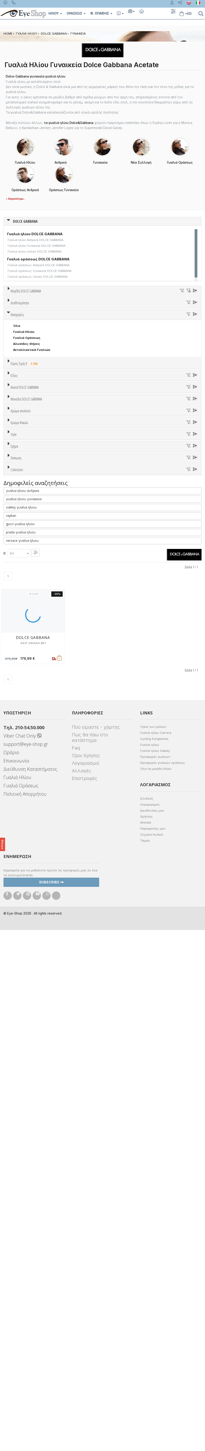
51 (51, 308)
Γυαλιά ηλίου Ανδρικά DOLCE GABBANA (35, 240)
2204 (17, 690)
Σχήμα (14, 852)
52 (63, 308)
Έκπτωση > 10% (25, 927)
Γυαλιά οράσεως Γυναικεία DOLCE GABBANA (39, 271)
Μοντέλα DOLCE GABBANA (26, 643)
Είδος (14, 495)
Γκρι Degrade (25, 788)
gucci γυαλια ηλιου (20, 1045)
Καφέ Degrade (26, 800)
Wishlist (145, 1343)
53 (75, 308)
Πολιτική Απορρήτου (24, 1315)
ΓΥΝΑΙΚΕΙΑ (78, 33)
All (15, 828)
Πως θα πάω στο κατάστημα (90, 1258)
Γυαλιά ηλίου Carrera (155, 1253)
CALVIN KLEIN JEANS (29, 633)
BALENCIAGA (23, 597)
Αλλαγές (81, 1291)
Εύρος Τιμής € (25, 465)
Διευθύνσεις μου (152, 1331)
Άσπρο (20, 718)
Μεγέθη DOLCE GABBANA (26, 291)
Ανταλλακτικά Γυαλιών (31, 451)
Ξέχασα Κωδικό (151, 1355)
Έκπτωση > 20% (26, 933)
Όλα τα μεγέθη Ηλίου (155, 1289)
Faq (76, 1269)
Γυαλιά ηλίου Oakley (155, 1271)
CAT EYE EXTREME (27, 881)
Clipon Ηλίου (25, 776)
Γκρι (18, 782)
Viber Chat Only (22, 1257)
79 (183, 308)
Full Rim (19, 834)
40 (27, 308)
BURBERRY (21, 621)
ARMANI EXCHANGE (28, 585)
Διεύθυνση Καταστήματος (30, 1290)
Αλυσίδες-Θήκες (26, 445)
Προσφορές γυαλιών (155, 1277)
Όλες (19, 921)
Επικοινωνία (16, 1282)
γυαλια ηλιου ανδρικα (22, 1012)
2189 (17, 678)
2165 (17, 666)
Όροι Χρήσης (86, 1276)
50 (39, 308)
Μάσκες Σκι (22, 542)
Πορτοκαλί (23, 736)
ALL (18, 712)
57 (123, 308)
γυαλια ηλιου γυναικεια (24, 1020)
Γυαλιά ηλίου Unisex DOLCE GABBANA (34, 251)
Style (14, 817)
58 (135, 308)
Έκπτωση (16, 909)
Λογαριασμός (150, 1325)
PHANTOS (21, 893)
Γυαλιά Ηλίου (23, 433)
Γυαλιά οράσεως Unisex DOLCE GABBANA (37, 276)
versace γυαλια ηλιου (22, 1062)
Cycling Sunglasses (154, 1259)
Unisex (18, 512)
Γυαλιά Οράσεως (26, 439)
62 (171, 308)
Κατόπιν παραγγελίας (32, 375)
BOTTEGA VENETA (27, 609)
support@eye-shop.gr (25, 1265)
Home (7, 33)
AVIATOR (20, 869)
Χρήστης (146, 1337)
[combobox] (19, 1074)
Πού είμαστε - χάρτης (96, 1248)
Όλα (18, 381)
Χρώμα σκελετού (21, 701)
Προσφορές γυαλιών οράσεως (162, 1283)
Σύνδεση (146, 1319)
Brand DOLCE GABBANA (25, 562)
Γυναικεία (21, 530)
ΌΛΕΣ (17, 956)
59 (147, 308)
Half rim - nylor (24, 840)
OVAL (17, 887)
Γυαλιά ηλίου (149, 1265)
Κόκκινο (21, 748)
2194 (17, 684)
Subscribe (51, 1403)
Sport (17, 518)
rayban (11, 1037)
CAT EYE (19, 875)
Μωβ (18, 730)
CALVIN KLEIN (24, 627)
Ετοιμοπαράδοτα (28, 369)
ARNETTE (20, 591)
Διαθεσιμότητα (20, 358)
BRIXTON (20, 615)
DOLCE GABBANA (54, 33)
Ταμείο (145, 1361)
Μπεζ (19, 724)
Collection (17, 944)
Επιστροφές (84, 1299)
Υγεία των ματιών (153, 1247)
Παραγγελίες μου (152, 1349)
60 (159, 308)
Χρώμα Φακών (19, 759)
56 (111, 308)
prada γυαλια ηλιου (21, 1053)
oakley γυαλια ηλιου (21, 1028)
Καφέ (19, 794)
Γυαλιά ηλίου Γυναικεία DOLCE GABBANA (36, 245)
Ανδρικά (19, 524)
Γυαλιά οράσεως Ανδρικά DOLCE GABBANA (38, 265)
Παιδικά (19, 536)
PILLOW (19, 899)
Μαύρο (20, 742)
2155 (17, 660)
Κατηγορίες (17, 416)
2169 (17, 672)
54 (87, 308)
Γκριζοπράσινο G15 (30, 806)
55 (99, 308)
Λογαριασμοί (85, 1284)
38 (15, 308)
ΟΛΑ (16, 302)
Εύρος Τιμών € (22, 476)
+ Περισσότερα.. (15, 198)
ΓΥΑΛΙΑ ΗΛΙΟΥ (26, 33)
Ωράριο (11, 1273)
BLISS (17, 603)
